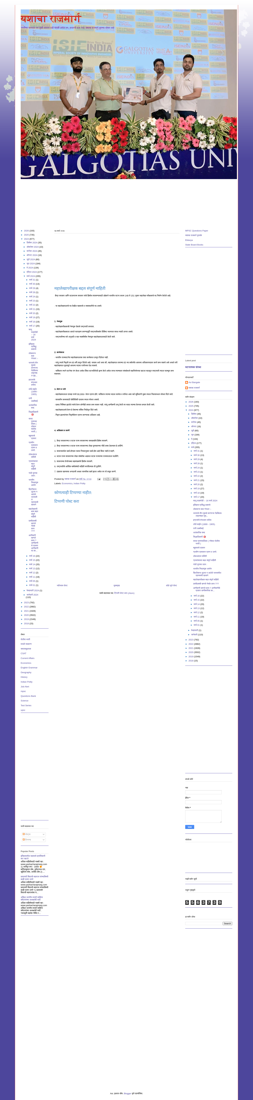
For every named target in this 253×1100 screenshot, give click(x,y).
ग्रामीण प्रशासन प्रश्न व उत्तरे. (33, 446)
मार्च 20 (32, 313)
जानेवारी (194, 634)
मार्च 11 (32, 577)
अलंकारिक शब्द (33, 406)
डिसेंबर (194, 414)
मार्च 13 (32, 568)
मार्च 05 (32, 581)
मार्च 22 (32, 305)
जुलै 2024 (31, 259)
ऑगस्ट (194, 426)
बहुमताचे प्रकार (32, 437)
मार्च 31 (32, 280)
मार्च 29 (32, 288)
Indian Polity (79, 483)
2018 (26, 623)
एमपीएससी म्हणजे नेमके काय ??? (32, 526)
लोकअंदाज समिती (33, 455)
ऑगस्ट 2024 (32, 255)
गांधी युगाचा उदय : (33, 474)
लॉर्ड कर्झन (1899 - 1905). (33, 391)
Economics (67, 483)
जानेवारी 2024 (32, 595)
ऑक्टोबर (194, 418)
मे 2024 (30, 267)
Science (24, 700)
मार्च (193, 447)
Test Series (26, 705)
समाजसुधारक (26, 649)
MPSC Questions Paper (196, 230)
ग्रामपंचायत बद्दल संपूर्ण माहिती (33, 465)
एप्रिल (194, 443)
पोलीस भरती (25, 639)
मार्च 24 (32, 296)
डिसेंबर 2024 (32, 242)
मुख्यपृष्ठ (117, 585)
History (24, 677)
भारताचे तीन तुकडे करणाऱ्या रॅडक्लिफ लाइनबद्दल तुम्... (33, 369)
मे (192, 439)
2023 (26, 602)
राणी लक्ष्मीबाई (33, 399)
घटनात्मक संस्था (193, 367)
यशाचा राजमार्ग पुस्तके (193, 235)
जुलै (193, 430)
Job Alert (25, 686)
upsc (23, 710)
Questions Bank (28, 696)
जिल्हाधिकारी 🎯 (33, 413)
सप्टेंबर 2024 (32, 251)
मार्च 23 (32, 300)
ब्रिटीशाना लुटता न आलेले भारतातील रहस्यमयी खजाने (33, 497)
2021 (26, 611)
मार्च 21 (32, 309)
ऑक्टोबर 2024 (33, 247)
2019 (26, 619)
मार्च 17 (32, 326)
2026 (26, 230)
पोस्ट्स (26, 834)
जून (193, 434)
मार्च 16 (32, 556)
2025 (26, 235)
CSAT (23, 653)
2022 (26, 606)
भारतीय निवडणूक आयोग (33, 482)
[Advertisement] (120, 203)
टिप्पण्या (27, 840)
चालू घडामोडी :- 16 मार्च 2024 (33, 334)
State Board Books (194, 244)
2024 (26, 239)
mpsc (23, 691)
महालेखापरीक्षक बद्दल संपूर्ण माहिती (33, 513)
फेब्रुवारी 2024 (33, 590)
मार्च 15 (32, 560)
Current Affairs (27, 658)
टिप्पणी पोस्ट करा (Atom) (124, 593)
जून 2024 (31, 263)
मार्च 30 (32, 284)
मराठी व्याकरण (26, 644)
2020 (26, 615)
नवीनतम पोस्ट (62, 585)
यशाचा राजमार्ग (51, 18)
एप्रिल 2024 (32, 272)
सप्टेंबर (194, 422)
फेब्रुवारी (195, 630)
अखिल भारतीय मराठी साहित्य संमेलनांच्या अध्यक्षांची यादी (32, 898)
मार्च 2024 (31, 276)
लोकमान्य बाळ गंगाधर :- (33, 356)
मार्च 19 (32, 317)
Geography (26, 672)
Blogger (127, 1093)
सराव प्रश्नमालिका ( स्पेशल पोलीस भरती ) (33, 425)
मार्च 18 (32, 321)
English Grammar (29, 667)
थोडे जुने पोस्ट (171, 585)
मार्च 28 (32, 292)
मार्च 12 (32, 572)
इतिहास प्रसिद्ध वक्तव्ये (32, 346)
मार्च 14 (32, 564)
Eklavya (189, 240)
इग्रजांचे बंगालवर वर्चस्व (33, 382)
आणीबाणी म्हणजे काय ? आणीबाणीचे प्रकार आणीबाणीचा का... (33, 543)
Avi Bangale (194, 382)
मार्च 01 (32, 585)
